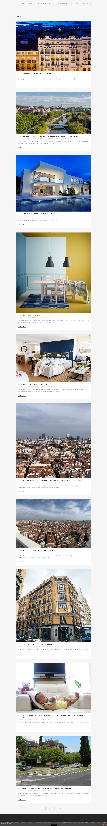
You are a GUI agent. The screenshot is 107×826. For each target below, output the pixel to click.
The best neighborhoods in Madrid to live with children (47, 788)
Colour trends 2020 (31, 315)
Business (29, 138)
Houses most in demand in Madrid (37, 73)
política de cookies (95, 822)
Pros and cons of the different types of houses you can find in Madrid (53, 136)
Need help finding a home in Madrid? (38, 644)
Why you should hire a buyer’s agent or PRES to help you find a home (52, 481)
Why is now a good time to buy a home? (39, 214)
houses (28, 75)
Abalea (51, 75)
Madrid (32, 75)
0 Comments (57, 75)
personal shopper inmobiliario (41, 75)
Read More (21, 83)
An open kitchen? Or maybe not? (36, 384)
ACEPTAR (54, 825)
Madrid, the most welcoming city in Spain (40, 551)
